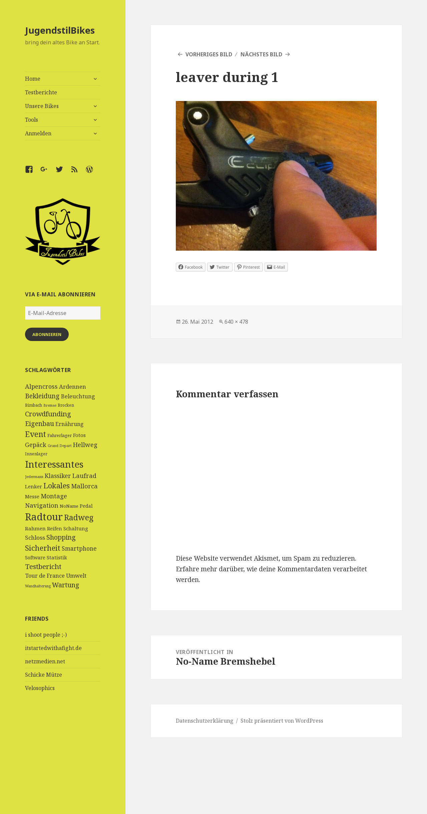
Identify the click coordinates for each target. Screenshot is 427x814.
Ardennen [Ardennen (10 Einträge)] (72, 386)
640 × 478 (236, 321)
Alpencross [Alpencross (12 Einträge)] (41, 386)
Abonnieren (46, 334)
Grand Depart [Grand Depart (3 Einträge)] (60, 445)
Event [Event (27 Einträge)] (35, 434)
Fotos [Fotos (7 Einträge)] (79, 435)
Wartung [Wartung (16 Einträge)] (65, 584)
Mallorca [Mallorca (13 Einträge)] (84, 486)
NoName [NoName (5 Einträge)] (69, 506)
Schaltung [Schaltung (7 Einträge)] (75, 528)
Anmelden (38, 133)
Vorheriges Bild (208, 54)
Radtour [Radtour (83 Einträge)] (44, 516)
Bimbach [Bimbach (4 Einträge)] (33, 405)
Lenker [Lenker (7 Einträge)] (33, 486)
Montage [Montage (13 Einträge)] (54, 496)
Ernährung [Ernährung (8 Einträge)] (69, 424)
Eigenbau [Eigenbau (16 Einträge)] (39, 423)
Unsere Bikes (42, 106)
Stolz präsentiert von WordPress (282, 720)
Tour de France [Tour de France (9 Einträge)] (45, 575)
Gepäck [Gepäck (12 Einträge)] (35, 445)
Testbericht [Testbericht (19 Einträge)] (43, 566)
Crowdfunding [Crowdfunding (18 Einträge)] (48, 413)
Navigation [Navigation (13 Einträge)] (41, 505)
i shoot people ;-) (46, 634)
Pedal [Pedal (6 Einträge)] (86, 506)
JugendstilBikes (60, 30)
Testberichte (41, 92)
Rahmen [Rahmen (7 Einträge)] (35, 528)
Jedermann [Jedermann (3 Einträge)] (34, 476)
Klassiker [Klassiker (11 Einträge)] (58, 476)
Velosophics (40, 688)
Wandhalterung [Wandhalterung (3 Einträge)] (38, 586)
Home (32, 78)
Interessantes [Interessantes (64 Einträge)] (54, 464)
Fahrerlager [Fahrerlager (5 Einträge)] (59, 435)
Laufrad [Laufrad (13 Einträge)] (84, 475)
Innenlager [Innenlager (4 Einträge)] (36, 454)
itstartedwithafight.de (53, 648)
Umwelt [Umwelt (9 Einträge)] (76, 575)
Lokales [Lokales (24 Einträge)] (56, 485)
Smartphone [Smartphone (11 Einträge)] (79, 548)
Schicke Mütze (43, 674)
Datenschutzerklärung (205, 720)
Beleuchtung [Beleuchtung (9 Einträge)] (78, 396)
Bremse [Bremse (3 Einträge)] (49, 405)
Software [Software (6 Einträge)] (35, 557)
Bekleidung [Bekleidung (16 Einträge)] (42, 395)
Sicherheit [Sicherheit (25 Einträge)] (42, 548)
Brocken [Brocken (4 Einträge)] (66, 405)
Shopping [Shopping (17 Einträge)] (61, 537)
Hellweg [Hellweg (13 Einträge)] (85, 444)
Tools (31, 119)
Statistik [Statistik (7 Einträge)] (57, 557)
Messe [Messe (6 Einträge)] (32, 496)
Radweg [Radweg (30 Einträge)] (78, 517)
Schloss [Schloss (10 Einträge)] (35, 537)
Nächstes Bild (261, 54)
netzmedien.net (45, 661)
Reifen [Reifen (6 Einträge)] (54, 528)
